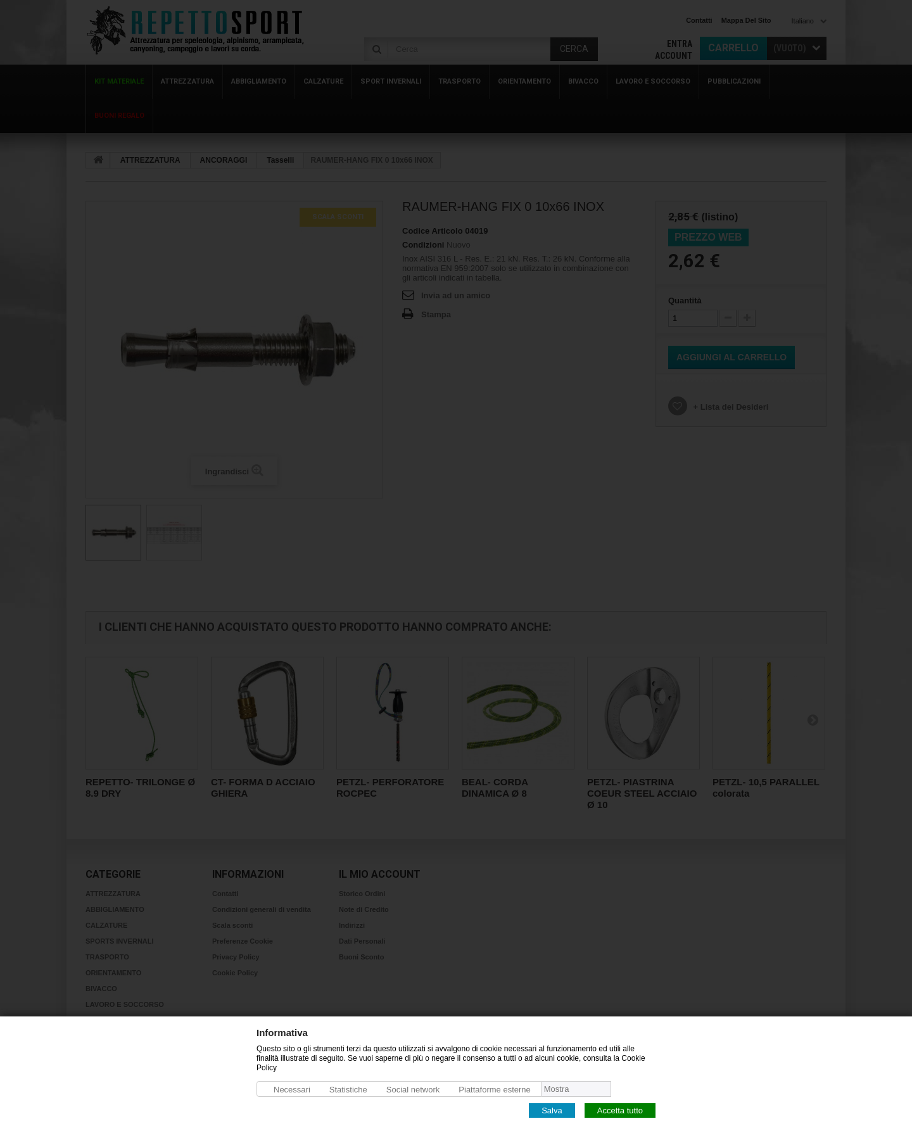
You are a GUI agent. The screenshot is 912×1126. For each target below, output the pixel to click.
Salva (552, 1110)
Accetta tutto (620, 1110)
